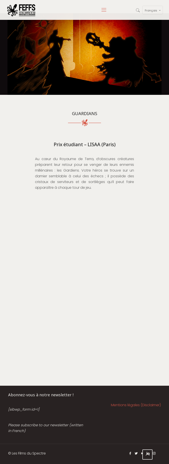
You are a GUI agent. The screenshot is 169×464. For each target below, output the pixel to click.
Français (153, 10)
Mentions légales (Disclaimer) (136, 405)
